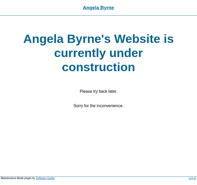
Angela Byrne (98, 7)
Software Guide (45, 178)
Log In (192, 178)
